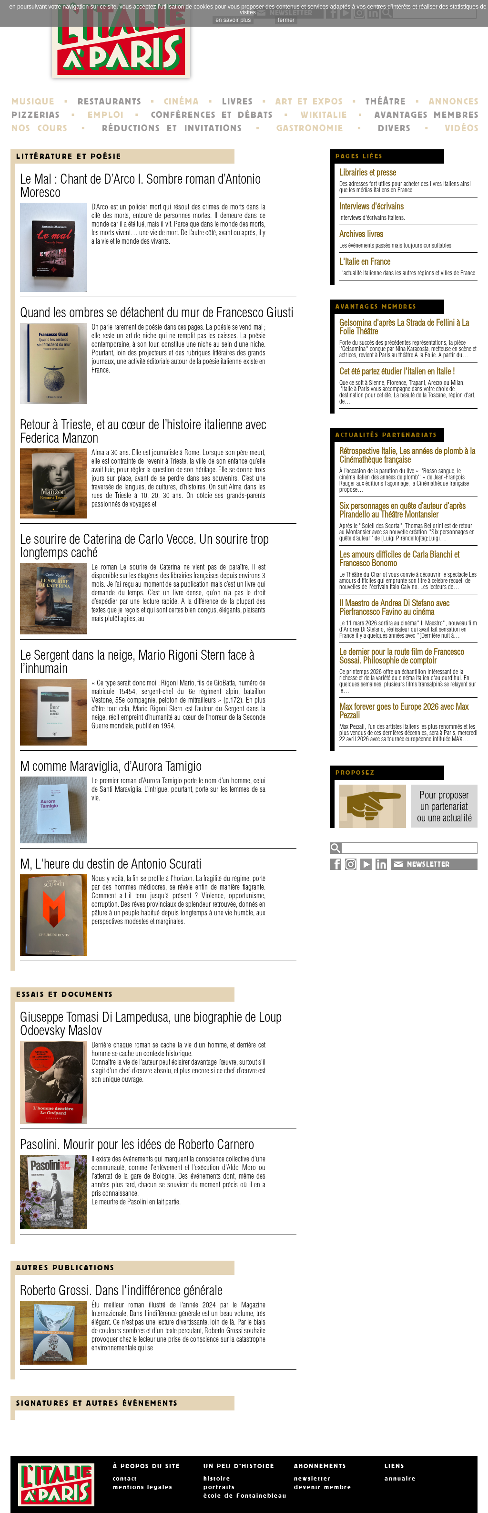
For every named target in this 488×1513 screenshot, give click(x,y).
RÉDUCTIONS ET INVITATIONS (172, 128)
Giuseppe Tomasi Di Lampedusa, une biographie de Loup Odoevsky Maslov (151, 1023)
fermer (286, 20)
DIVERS (394, 128)
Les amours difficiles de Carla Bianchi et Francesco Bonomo (399, 559)
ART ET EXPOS (309, 101)
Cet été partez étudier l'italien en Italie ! (397, 371)
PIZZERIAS (35, 115)
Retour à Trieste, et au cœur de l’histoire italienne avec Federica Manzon (143, 431)
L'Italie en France (364, 261)
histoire (217, 1478)
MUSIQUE (33, 101)
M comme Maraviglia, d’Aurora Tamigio (111, 765)
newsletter (312, 1478)
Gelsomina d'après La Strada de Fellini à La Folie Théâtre (404, 327)
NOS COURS (39, 128)
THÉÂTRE (386, 101)
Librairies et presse (367, 172)
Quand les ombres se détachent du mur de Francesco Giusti (157, 312)
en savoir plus (233, 20)
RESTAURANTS (110, 101)
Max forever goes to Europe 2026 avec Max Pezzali (403, 711)
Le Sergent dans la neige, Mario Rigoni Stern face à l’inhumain (137, 661)
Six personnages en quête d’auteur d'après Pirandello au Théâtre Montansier (402, 510)
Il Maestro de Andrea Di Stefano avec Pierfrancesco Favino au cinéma (394, 607)
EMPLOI (106, 115)
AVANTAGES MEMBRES (427, 115)
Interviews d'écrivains (371, 206)
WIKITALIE (324, 115)
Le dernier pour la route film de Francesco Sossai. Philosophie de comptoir (401, 656)
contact (125, 1478)
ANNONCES (454, 101)
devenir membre (323, 1487)
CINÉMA (181, 101)
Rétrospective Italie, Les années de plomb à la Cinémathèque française (407, 455)
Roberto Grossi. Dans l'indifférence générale (121, 1290)
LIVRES (237, 101)
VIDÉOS (462, 128)
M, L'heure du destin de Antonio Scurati (111, 863)
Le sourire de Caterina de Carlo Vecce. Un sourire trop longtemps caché (144, 545)
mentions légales (143, 1487)
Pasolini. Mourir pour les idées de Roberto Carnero (137, 1144)
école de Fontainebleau (245, 1495)
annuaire (400, 1478)
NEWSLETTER (428, 864)
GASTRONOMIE (310, 128)
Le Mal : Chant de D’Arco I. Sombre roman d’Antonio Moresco (140, 185)
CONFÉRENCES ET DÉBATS (212, 115)
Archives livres (361, 233)
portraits (219, 1487)
